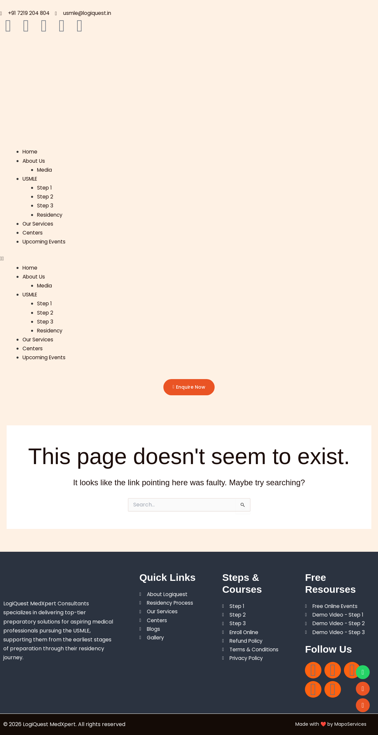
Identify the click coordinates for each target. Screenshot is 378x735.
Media (45, 170)
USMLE (30, 179)
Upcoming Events (45, 242)
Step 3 (45, 206)
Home (30, 152)
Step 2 (45, 197)
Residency (50, 215)
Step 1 (44, 188)
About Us (34, 161)
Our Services (38, 224)
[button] (189, 258)
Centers (33, 233)
